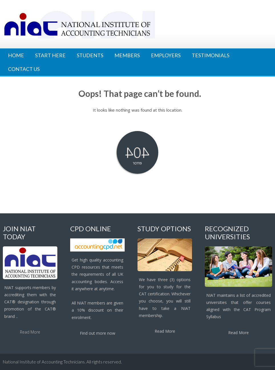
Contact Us (24, 69)
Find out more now (97, 333)
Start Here (50, 55)
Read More (30, 332)
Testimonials (210, 55)
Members (127, 55)
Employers (166, 55)
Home (16, 55)
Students (90, 55)
